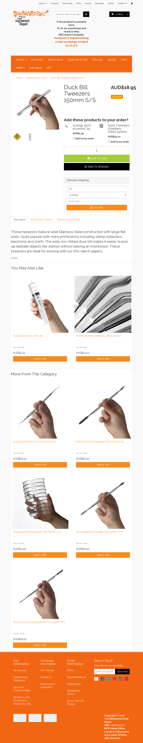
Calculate (97, 207)
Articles (88, 3)
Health (20, 67)
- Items (117, 14)
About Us (43, 3)
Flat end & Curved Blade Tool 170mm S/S (99, 441)
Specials (111, 59)
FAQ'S (70, 670)
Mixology (97, 59)
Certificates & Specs (41, 219)
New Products (55, 59)
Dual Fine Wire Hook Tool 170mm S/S (34, 441)
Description (20, 219)
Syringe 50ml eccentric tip (28, 335)
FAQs (78, 3)
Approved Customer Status (22, 689)
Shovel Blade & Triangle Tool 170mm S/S (99, 531)
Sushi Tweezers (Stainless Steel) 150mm (98, 335)
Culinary (21, 59)
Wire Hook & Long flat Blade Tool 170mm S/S (39, 622)
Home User (37, 59)
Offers (124, 59)
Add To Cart (97, 158)
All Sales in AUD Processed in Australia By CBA (22, 700)
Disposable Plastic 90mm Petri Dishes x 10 (37, 531)
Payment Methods (76, 677)
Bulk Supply (36, 67)
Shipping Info (74, 684)
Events (111, 3)
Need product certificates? (47, 686)
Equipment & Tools (78, 59)
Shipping (55, 3)
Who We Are (47, 670)
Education (99, 3)
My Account (19, 670)
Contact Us (122, 3)
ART (49, 67)
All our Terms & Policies (75, 702)
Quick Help (67, 3)
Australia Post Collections (20, 679)
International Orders (73, 692)
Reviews (68, 219)
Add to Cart (40, 359)
